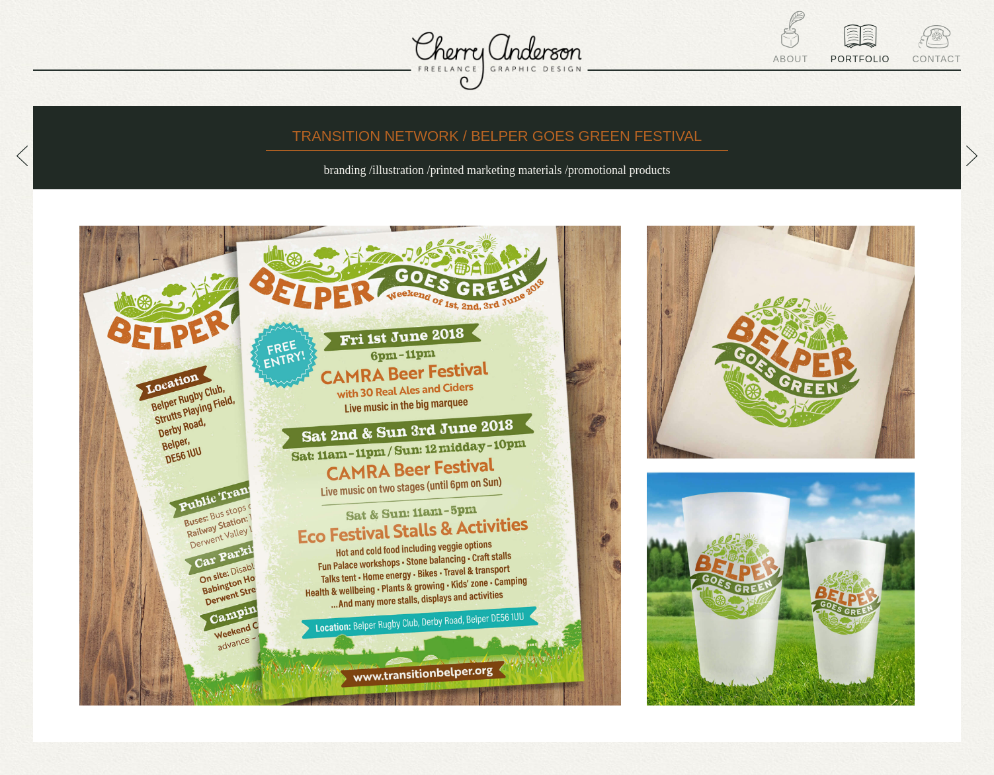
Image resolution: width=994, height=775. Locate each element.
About (790, 37)
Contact (936, 44)
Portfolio (860, 44)
